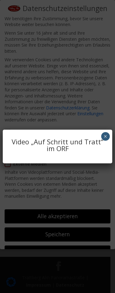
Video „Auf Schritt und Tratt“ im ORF (57, 145)
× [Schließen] (105, 136)
